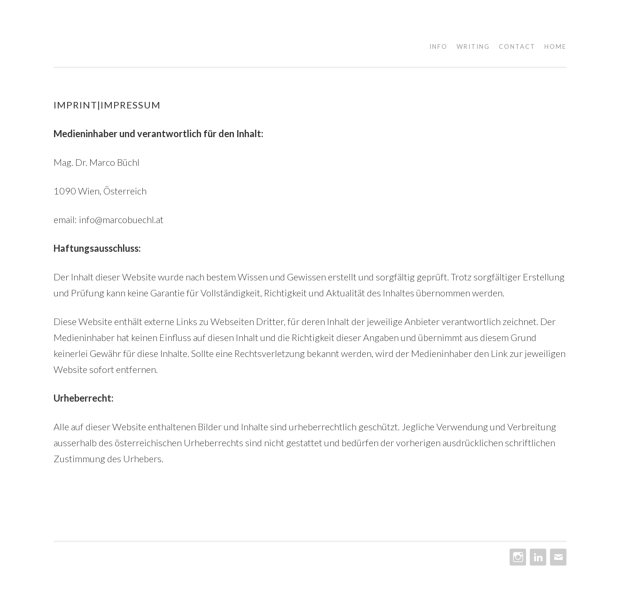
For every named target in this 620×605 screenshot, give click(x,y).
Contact (517, 46)
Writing (473, 46)
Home (555, 46)
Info (438, 46)
